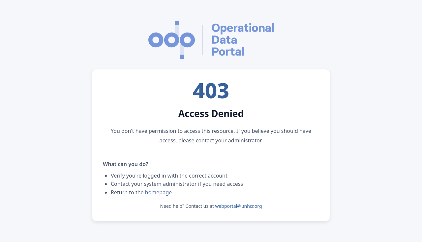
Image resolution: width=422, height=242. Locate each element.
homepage (158, 192)
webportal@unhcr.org (238, 206)
